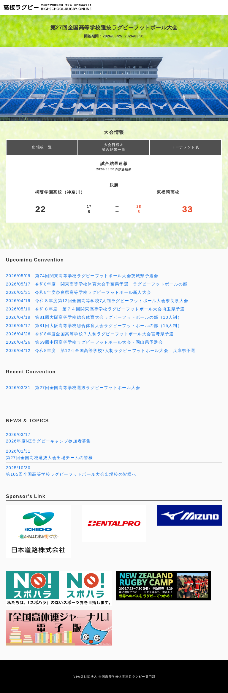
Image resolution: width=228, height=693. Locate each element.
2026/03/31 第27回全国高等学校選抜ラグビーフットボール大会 (73, 387)
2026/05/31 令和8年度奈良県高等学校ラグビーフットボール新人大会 (78, 292)
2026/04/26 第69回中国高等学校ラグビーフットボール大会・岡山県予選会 (84, 342)
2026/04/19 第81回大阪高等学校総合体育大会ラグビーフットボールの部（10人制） (94, 317)
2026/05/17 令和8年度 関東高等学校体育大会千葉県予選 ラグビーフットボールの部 (96, 284)
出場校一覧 (42, 147)
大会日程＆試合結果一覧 (114, 147)
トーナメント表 (185, 147)
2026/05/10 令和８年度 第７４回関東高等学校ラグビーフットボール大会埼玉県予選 (95, 309)
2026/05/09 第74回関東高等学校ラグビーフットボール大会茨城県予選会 (82, 275)
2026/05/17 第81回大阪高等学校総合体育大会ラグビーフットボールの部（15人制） (94, 325)
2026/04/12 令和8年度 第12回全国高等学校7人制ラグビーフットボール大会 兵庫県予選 (101, 350)
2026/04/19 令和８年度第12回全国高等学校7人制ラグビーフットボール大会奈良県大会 (97, 300)
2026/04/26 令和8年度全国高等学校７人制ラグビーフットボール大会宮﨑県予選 (90, 334)
